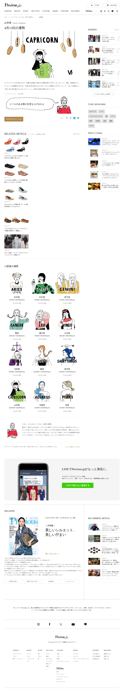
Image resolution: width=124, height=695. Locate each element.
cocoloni (77, 447)
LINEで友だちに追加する (78, 485)
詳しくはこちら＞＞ (52, 554)
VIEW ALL (76, 134)
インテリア (49, 661)
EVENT (40, 650)
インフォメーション (62, 676)
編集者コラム (108, 654)
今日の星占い (96, 654)
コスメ (28, 656)
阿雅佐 (71, 447)
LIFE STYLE (49, 650)
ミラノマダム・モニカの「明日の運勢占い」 (23, 17)
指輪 (111, 121)
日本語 (98, 121)
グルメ (39, 656)
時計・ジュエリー (17, 659)
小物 (104, 121)
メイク (28, 654)
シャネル (76, 661)
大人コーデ (93, 111)
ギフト (48, 654)
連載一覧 (106, 656)
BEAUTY (29, 650)
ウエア (14, 656)
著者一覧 (106, 659)
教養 (58, 659)
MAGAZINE (107, 650)
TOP (5, 17)
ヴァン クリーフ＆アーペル (81, 659)
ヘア (27, 661)
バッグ (101, 111)
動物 (47, 656)
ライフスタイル (60, 681)
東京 (91, 121)
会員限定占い (96, 659)
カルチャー (59, 679)
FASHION (15, 650)
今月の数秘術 (96, 656)
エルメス (76, 656)
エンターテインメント (63, 661)
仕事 (58, 654)
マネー (59, 656)
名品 (57, 671)
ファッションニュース (96, 116)
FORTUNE (96, 650)
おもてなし (49, 659)
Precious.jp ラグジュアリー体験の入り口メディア (62, 642)
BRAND (76, 650)
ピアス (91, 125)
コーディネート (16, 654)
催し (39, 654)
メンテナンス (30, 659)
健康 (47, 666)
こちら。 (40, 558)
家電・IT (48, 663)
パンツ (113, 116)
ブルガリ (76, 654)
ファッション (60, 674)
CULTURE (60, 650)
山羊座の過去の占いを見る (14, 119)
